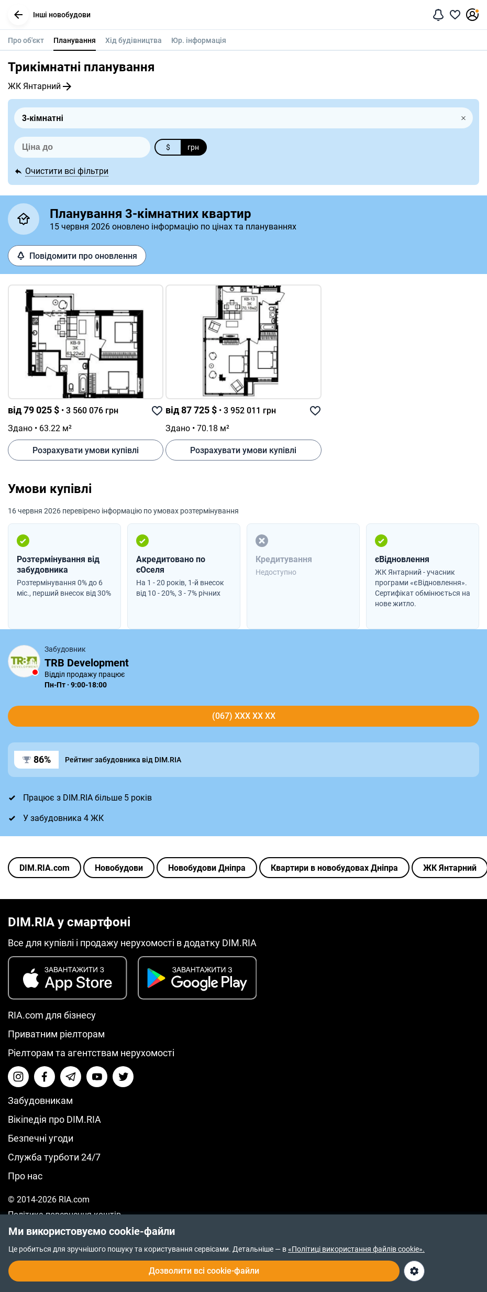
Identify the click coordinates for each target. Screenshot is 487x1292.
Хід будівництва (133, 40)
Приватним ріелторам (56, 1033)
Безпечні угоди (40, 1138)
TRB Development (87, 662)
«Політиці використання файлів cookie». (356, 1249)
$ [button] (168, 147)
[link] (85, 341)
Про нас (25, 1175)
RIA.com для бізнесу (52, 1015)
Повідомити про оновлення (77, 256)
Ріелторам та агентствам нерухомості (91, 1052)
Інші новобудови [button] (49, 14)
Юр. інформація (198, 40)
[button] (18, 14)
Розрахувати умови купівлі (85, 450)
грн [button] (193, 147)
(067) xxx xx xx (243, 716)
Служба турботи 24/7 (54, 1157)
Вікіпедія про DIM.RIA (54, 1119)
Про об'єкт (26, 40)
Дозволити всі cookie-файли (204, 1271)
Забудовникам (40, 1100)
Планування (74, 40)
